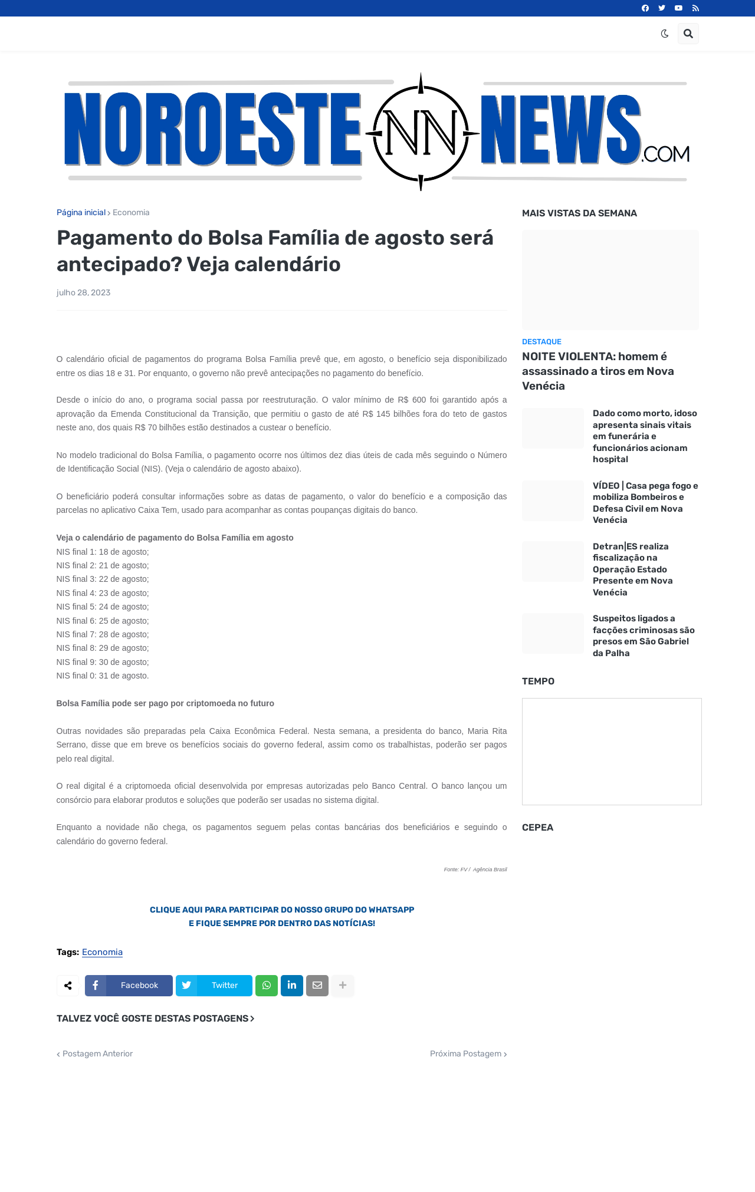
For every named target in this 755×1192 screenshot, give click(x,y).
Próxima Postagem (465, 1054)
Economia (131, 213)
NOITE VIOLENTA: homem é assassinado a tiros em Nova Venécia (598, 371)
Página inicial (81, 213)
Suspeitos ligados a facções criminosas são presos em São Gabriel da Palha (644, 635)
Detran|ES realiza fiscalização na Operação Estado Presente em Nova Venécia (633, 569)
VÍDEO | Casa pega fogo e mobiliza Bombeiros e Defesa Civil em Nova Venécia (645, 503)
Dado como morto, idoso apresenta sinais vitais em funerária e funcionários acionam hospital (645, 436)
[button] (665, 33)
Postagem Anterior (98, 1054)
